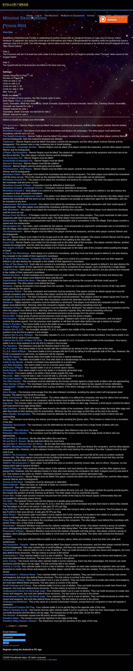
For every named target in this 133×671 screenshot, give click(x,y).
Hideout (7, 166)
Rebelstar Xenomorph (14, 425)
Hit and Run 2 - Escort (14, 441)
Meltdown (8, 302)
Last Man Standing (12, 365)
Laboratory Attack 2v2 (14, 297)
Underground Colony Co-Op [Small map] (24, 596)
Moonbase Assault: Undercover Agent (22, 196)
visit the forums (41, 659)
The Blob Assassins (13, 476)
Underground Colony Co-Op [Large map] (24, 591)
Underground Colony (14, 580)
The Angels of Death (13, 248)
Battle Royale (10, 370)
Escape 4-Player (11, 327)
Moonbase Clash (11, 174)
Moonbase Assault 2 (13, 190)
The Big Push (10, 359)
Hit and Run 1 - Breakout (15, 438)
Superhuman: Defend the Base (19, 280)
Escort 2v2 (8, 242)
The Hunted (9, 615)
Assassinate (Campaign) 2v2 (17, 160)
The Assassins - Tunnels (15, 544)
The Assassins (10, 125)
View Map (8, 32)
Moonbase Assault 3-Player (17, 185)
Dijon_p (19, 101)
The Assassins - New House (17, 169)
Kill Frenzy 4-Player (13, 367)
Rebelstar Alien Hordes (15, 433)
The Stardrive (10, 346)
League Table (104, 15)
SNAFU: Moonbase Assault (17, 446)
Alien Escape (9, 392)
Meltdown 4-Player (12, 308)
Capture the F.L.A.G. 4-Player (18, 335)
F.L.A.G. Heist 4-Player (14, 351)
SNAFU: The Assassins (15, 455)
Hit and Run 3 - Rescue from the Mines (23, 444)
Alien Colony (9, 561)
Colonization (9, 550)
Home (29, 15)
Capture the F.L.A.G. (13, 329)
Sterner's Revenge (12, 163)
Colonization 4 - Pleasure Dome (19, 574)
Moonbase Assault (12, 131)
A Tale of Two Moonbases (16, 253)
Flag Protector (10, 509)
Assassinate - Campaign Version (19, 147)
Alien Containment (12, 397)
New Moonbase (11, 209)
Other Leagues (121, 15)
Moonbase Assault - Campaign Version (23, 188)
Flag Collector (10, 504)
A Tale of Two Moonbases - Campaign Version (26, 259)
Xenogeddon (9, 539)
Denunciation (10, 220)
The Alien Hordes (12, 381)
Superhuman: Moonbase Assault (20, 204)
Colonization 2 (10, 555)
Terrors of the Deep (13, 482)
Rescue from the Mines (15, 215)
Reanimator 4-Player (13, 531)
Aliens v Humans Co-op (15, 610)
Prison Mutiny (10, 313)
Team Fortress (10, 269)
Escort (6, 237)
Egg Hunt (8, 403)
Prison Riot (9, 316)
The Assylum (9, 318)
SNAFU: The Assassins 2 (16, 463)
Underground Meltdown (15, 602)
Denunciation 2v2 (12, 226)
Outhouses (8, 141)
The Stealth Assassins (14, 136)
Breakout (7, 286)
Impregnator (9, 386)
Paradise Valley (11, 618)
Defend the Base (11, 275)
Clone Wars (9, 520)
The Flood (8, 373)
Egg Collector (10, 408)
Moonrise (8, 376)
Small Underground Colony (17, 585)
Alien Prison (9, 514)
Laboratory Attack (12, 291)
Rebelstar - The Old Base (16, 430)
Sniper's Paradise (12, 324)
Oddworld (8, 487)
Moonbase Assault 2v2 (14, 180)
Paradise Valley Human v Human (19, 621)
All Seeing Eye (10, 490)
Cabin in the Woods (13, 362)
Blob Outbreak (10, 485)
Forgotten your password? (11, 645)
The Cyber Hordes (12, 378)
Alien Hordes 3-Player (14, 384)
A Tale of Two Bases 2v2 (15, 264)
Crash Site (8, 495)
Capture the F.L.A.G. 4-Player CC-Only (22, 340)
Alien (5, 419)
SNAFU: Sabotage (12, 468)
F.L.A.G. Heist (10, 348)
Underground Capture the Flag (18, 607)
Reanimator (9, 525)
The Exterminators (12, 231)
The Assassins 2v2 (12, 158)
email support (52, 659)
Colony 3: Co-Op (11, 566)
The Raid (7, 501)
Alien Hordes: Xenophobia (16, 414)
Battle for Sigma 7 (12, 357)
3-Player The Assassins (15, 152)
